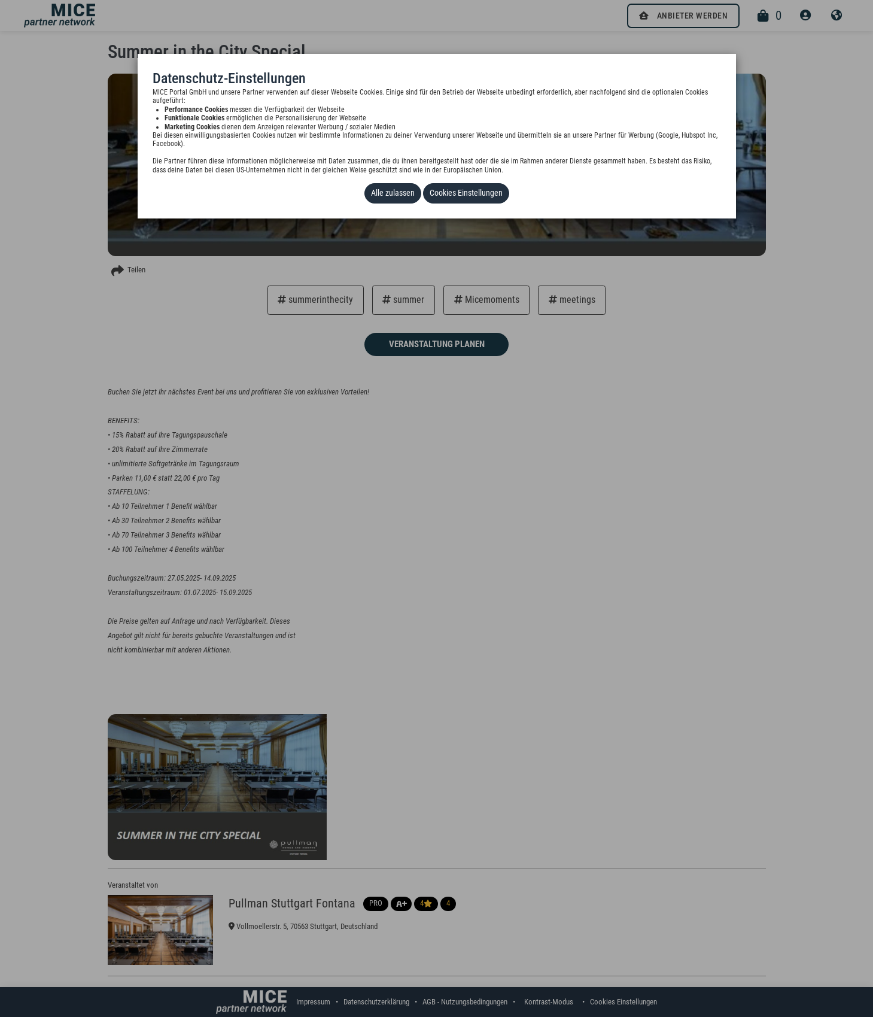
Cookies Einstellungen (464, 192)
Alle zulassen (396, 192)
